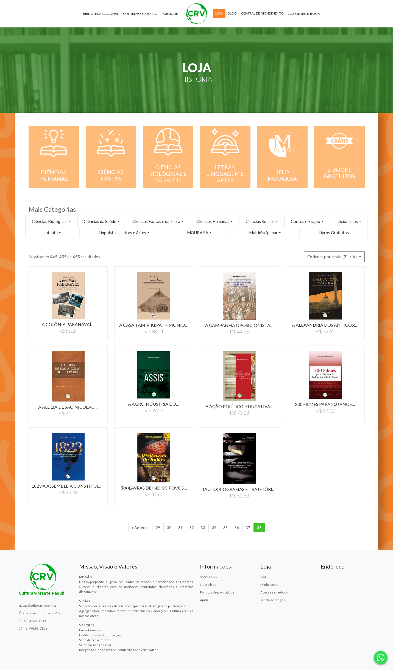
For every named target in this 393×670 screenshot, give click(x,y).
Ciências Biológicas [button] (50, 221)
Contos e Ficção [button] (305, 221)
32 (191, 527)
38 (259, 527)
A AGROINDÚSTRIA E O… (153, 403)
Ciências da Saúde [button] (100, 221)
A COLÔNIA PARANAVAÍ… (68, 324)
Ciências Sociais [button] (260, 221)
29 (158, 527)
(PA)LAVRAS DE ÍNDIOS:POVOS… (154, 487)
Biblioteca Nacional (101, 14)
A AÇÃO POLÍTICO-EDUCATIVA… (239, 406)
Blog (232, 13)
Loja (219, 13)
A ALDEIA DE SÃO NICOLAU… (68, 406)
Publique (170, 14)
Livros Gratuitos (334, 232)
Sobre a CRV (209, 577)
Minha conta (269, 585)
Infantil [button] (51, 232)
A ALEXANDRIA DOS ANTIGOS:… (325, 324)
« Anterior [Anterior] (140, 527)
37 (248, 527)
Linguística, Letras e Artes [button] (122, 232)
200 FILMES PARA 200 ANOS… (325, 404)
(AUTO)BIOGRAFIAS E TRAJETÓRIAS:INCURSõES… (239, 489)
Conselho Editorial (140, 14)
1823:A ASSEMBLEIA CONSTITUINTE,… (68, 485)
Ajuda (204, 600)
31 (180, 527)
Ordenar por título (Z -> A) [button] (332, 256)
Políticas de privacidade (217, 592)
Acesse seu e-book (304, 14)
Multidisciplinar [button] (263, 232)
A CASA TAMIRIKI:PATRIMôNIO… (153, 324)
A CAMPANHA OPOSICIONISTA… (239, 325)
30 (169, 527)
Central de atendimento (262, 13)
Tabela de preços (272, 600)
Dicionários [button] (347, 221)
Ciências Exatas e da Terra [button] (156, 221)
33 (203, 527)
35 (225, 527)
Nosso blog (208, 585)
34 (214, 527)
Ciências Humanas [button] (212, 221)
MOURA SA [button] (197, 232)
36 (237, 527)
